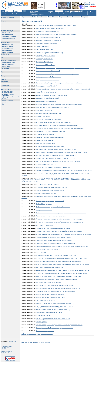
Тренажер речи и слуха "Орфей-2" (46, 86)
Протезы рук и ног (41, 322)
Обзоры (61, 16)
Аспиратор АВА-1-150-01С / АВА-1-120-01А (49, 249)
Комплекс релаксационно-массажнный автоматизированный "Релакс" (57, 279)
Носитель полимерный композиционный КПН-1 (50, 146)
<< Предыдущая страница (29, 334)
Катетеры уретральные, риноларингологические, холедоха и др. (55, 303)
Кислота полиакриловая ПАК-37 (45, 143)
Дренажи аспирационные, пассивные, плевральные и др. (53, 309)
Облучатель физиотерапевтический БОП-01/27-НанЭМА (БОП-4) (55, 291)
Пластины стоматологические (45, 134)
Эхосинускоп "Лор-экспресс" (44, 225)
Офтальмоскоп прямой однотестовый (47, 98)
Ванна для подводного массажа (45, 56)
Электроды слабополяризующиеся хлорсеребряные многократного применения (60, 128)
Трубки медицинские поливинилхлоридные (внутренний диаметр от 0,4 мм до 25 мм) (61, 152)
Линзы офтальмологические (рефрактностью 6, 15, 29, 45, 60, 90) (56, 149)
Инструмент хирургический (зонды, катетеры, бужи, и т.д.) (53, 122)
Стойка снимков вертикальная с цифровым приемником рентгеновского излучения (61, 213)
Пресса (50, 16)
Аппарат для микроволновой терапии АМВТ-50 (50, 190)
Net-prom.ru (12, 341)
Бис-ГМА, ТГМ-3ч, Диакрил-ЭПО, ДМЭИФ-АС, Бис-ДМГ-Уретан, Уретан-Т (58, 161)
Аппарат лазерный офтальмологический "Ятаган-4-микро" (53, 237)
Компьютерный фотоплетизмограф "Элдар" (49, 313)
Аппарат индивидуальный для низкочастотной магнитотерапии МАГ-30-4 (58, 288)
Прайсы (34, 16)
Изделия (24, 16)
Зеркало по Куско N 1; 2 (43, 47)
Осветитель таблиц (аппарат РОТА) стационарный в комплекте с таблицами (59, 83)
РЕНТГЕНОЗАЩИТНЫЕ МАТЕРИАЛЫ (47, 184)
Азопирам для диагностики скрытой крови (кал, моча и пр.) (54, 240)
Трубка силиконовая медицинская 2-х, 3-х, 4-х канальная (53, 207)
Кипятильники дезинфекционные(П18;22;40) (49, 53)
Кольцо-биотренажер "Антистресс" (46, 92)
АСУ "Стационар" (41, 252)
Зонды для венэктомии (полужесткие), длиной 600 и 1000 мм (54, 306)
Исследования (84, 16)
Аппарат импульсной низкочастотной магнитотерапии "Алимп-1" (55, 285)
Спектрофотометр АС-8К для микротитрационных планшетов (54, 328)
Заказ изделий (45, 342)
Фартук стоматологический (44, 210)
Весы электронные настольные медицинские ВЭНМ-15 (52, 107)
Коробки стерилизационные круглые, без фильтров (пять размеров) (56, 34)
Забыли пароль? (34, 11)
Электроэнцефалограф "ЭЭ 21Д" (46, 164)
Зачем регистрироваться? (37, 14)
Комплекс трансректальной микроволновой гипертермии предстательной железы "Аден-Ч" (63, 246)
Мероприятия (43, 16)
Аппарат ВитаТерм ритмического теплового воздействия (53, 167)
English (92, 12)
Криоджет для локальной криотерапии (47, 80)
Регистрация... (33, 12)
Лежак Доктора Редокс (43, 116)
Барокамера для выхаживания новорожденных (50, 137)
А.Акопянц (3, 348)
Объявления (55, 16)
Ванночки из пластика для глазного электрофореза (51, 95)
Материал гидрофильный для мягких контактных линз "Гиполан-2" (56, 155)
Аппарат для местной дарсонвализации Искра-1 (50, 294)
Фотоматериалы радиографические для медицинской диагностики (56, 255)
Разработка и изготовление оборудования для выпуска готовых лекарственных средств (62, 270)
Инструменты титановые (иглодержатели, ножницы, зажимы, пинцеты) (57, 74)
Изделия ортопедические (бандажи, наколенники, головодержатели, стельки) (59, 325)
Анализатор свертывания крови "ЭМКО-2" (48, 282)
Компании (29, 16)
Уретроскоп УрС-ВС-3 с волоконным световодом (50, 131)
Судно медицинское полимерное (46, 101)
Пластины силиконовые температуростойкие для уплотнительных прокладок (59, 219)
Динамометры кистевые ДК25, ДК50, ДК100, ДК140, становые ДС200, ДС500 (59, 104)
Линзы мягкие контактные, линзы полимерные (50, 28)
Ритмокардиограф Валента (44, 59)
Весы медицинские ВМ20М (44, 110)
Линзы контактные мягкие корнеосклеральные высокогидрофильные (57, 125)
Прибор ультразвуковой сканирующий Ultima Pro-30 (51, 187)
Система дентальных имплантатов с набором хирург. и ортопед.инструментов (59, 222)
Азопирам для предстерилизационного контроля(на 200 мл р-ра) (55, 243)
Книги (65, 16)
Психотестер (45, 65)
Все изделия (36, 342)
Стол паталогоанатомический (45, 50)
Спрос (38, 16)
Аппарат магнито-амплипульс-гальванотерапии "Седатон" (53, 228)
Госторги (69, 16)
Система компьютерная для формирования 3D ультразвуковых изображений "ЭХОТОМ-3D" (63, 234)
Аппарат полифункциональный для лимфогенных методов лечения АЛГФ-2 (59, 261)
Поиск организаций (26, 342)
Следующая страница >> (45, 334)
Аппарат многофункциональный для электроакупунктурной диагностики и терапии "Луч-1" (63, 89)
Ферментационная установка (45, 331)
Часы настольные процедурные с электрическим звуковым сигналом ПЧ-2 (58, 276)
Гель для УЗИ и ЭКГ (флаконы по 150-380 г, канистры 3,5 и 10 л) (55, 158)
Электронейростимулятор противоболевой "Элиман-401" (53, 319)
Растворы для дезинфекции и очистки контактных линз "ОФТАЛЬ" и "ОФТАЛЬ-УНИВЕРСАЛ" (64, 170)
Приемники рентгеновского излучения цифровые (51, 216)
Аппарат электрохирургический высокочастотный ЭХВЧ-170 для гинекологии (59, 231)
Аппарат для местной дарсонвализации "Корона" (51, 297)
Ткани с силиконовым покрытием (46, 193)
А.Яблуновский (4, 347)
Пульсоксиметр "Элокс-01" (44, 316)
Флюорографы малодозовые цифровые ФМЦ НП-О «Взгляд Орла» (56, 25)
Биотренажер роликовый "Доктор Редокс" (48, 119)
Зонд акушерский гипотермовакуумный (48, 37)
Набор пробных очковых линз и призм (47, 31)
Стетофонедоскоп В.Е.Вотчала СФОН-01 (48, 113)
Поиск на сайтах (76, 16)
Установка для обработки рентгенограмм (48, 40)
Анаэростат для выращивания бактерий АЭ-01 (50, 267)
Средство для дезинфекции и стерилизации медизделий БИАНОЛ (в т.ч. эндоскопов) (61, 258)
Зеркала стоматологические (44, 140)
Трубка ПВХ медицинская (44, 204)
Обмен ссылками (10, 360)
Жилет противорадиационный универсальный (50, 201)
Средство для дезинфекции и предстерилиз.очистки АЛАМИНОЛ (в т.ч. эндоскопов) (61, 273)
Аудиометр (44, 62)
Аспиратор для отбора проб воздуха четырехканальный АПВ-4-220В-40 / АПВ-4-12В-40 (62, 264)
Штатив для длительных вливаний (46, 43)
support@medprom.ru (6, 351)
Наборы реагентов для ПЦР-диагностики (48, 77)
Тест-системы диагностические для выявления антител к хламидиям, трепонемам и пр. (62, 68)
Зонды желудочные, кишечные (45, 300)
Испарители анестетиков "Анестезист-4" (48, 71)
